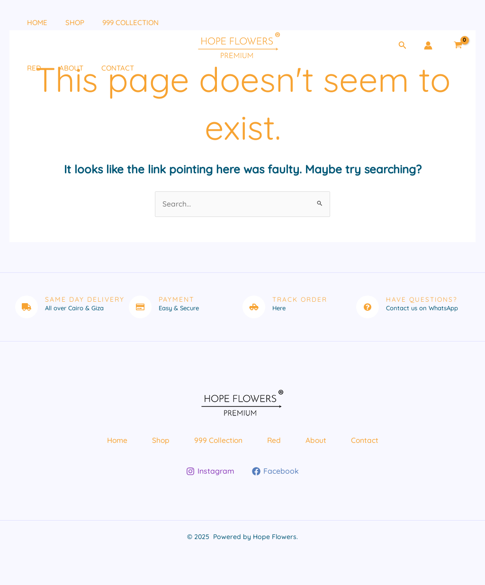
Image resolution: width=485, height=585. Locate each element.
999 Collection (115, 22)
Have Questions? (422, 300)
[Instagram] (210, 479)
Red (26, 67)
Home (29, 22)
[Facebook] (275, 479)
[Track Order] (253, 307)
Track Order (300, 300)
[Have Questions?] (367, 307)
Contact (102, 67)
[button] (402, 45)
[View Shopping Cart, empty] (457, 45)
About (59, 67)
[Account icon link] (428, 45)
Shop (63, 22)
